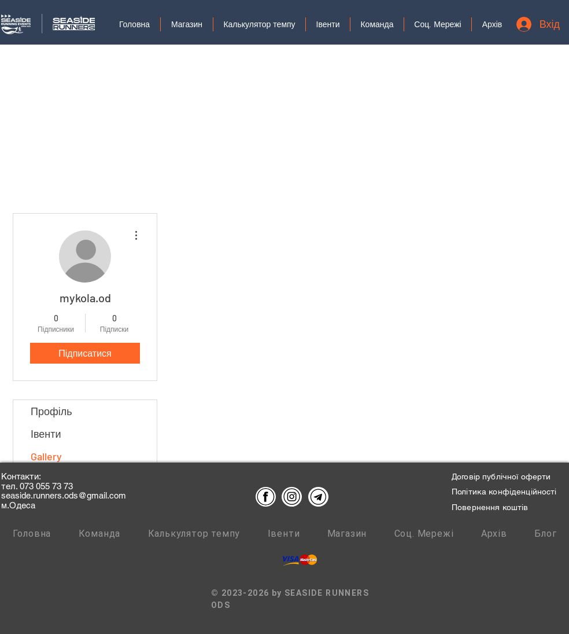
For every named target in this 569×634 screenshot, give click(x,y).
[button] (437, 24)
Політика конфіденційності (504, 491)
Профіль (51, 411)
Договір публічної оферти (501, 476)
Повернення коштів (490, 507)
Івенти (46, 433)
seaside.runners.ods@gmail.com (63, 495)
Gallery (46, 456)
